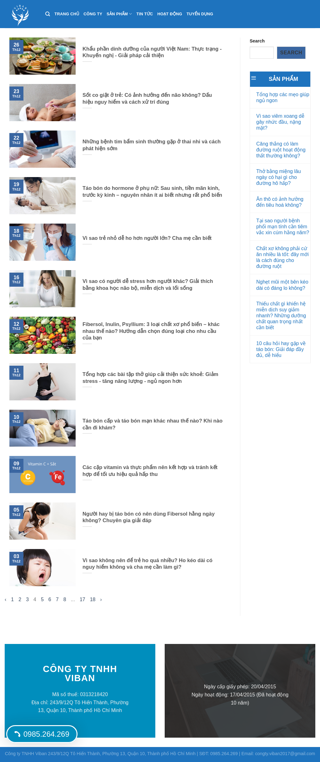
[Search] (47, 14)
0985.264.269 (41, 734)
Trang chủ (66, 14)
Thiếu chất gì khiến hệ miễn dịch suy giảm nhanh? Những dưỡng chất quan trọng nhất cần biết (281, 315)
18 (93, 599)
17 (82, 599)
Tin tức (145, 14)
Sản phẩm (119, 14)
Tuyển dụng (200, 14)
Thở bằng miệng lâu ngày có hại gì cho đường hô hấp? (278, 177)
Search (257, 40)
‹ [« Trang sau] (5, 599)
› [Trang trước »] (101, 599)
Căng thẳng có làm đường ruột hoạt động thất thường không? (281, 149)
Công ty (92, 14)
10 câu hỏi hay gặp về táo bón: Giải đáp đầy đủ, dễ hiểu (281, 349)
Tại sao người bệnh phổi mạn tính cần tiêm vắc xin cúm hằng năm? (282, 226)
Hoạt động (170, 14)
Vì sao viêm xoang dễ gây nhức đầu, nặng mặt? (280, 122)
